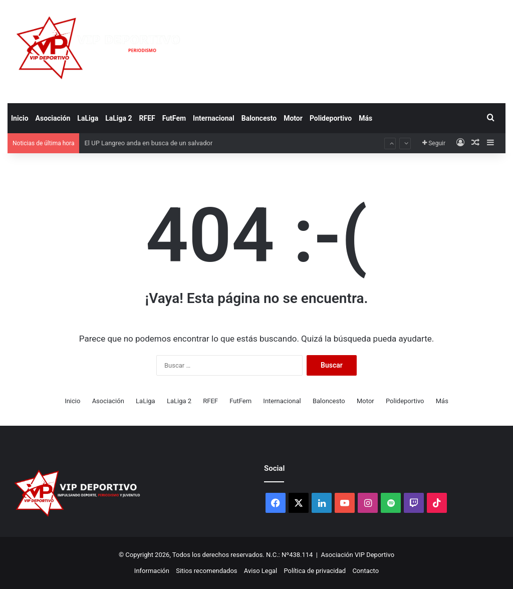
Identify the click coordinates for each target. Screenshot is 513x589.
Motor (293, 118)
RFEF (147, 118)
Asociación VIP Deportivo (358, 554)
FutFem (174, 118)
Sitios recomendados (206, 570)
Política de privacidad (315, 570)
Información (151, 570)
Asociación (53, 118)
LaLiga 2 (118, 118)
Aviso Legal (260, 570)
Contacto (365, 570)
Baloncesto (259, 118)
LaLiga (87, 118)
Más (365, 118)
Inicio (20, 118)
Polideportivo (331, 118)
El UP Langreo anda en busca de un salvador (148, 143)
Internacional (213, 118)
